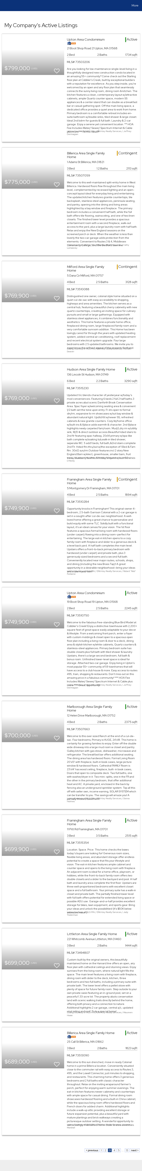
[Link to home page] (4, 5)
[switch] (56, 69)
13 (127, 1150)
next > (134, 1150)
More (135, 5)
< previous (92, 1150)
